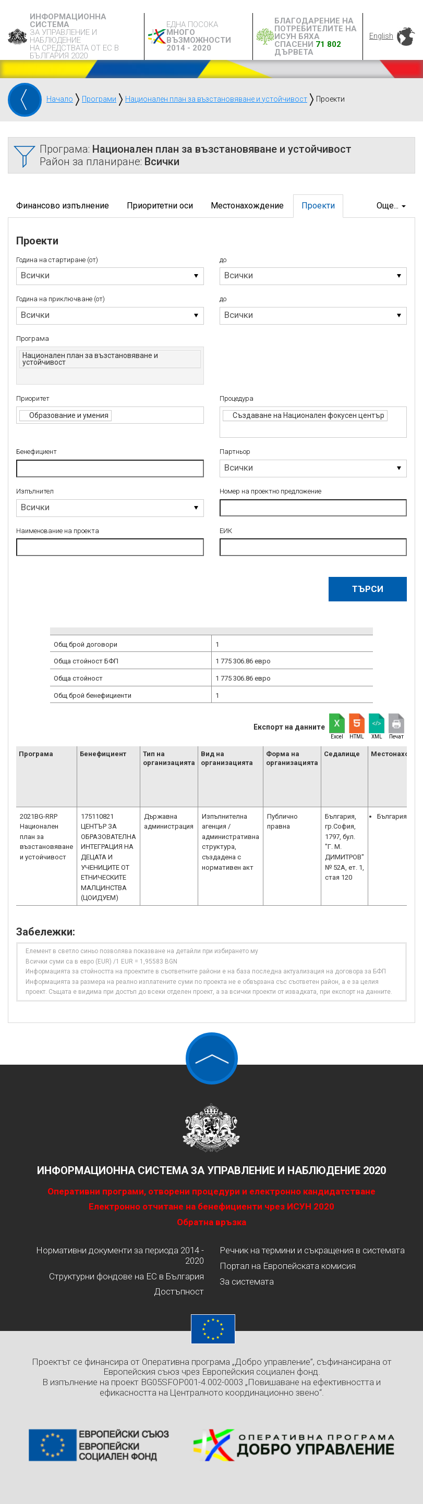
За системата (247, 1281)
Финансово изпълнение (62, 206)
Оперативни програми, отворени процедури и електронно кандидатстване (211, 1191)
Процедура (236, 398)
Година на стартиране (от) (57, 260)
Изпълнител (35, 491)
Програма (32, 338)
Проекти (318, 206)
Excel (337, 736)
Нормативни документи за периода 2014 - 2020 (120, 1255)
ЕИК (226, 531)
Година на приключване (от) (60, 299)
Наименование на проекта (57, 531)
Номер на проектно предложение (270, 491)
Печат (396, 736)
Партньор (235, 451)
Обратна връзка (211, 1222)
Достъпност (179, 1291)
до (223, 260)
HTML (356, 736)
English (381, 36)
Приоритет (33, 398)
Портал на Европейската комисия (288, 1266)
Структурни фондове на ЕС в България (126, 1276)
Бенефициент (36, 451)
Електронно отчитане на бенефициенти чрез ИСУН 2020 (211, 1206)
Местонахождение (247, 206)
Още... (391, 206)
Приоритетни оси (160, 206)
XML (376, 736)
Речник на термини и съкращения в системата (312, 1250)
